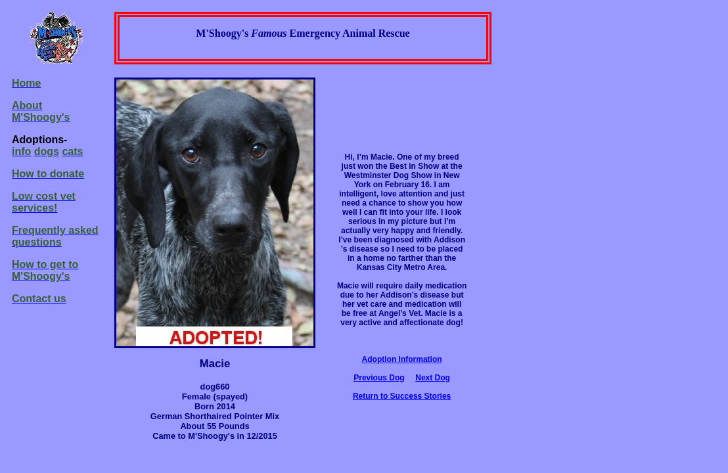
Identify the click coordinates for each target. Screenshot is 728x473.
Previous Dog (378, 377)
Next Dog (432, 377)
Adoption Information (402, 359)
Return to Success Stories (402, 396)
